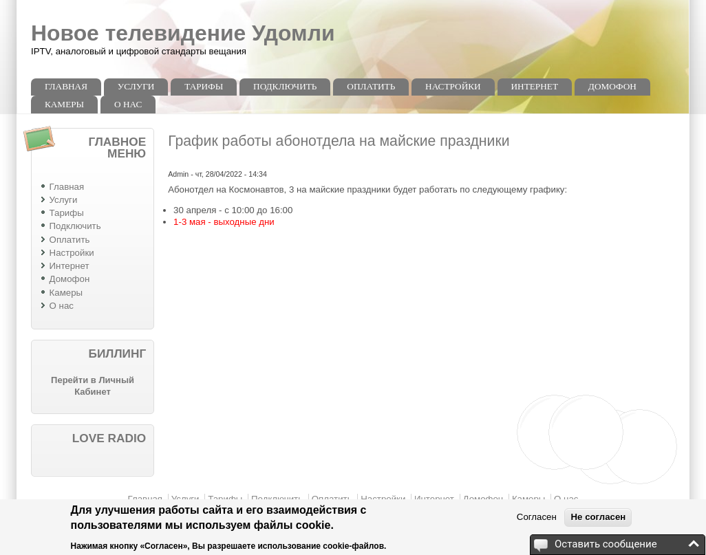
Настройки (453, 86)
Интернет (535, 86)
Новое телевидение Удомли (183, 33)
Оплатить (371, 86)
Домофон (612, 86)
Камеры (64, 104)
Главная (66, 86)
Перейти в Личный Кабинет (92, 386)
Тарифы (203, 86)
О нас (128, 104)
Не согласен (597, 517)
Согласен (537, 517)
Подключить (285, 86)
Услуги (136, 86)
